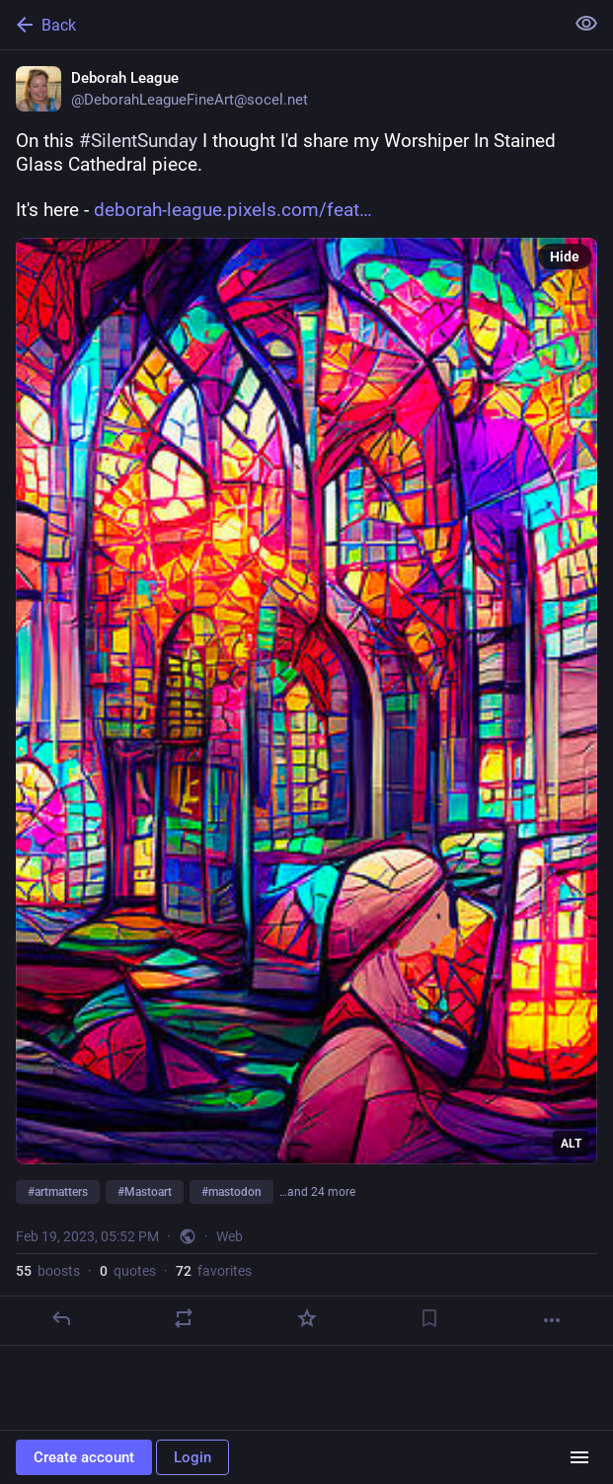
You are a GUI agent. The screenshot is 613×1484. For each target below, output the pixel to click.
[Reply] (61, 1318)
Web (229, 1236)
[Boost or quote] (183, 1318)
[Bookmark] (429, 1318)
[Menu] (579, 1457)
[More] (552, 1320)
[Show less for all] (586, 23)
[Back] (280, 24)
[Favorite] (307, 1318)
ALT (571, 1143)
